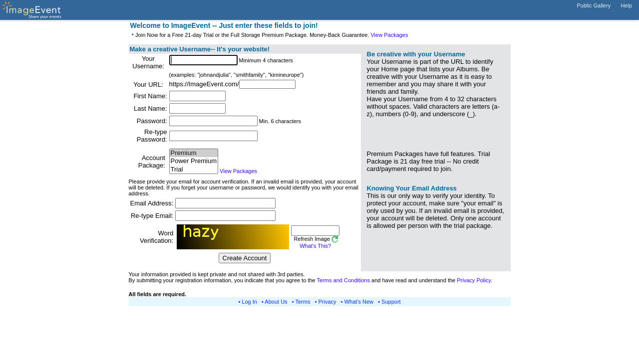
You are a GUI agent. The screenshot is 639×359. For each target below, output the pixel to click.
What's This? (315, 246)
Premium (194, 153)
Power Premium (194, 161)
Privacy (327, 302)
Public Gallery (594, 5)
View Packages (389, 35)
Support (391, 302)
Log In (249, 302)
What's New (358, 302)
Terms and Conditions (343, 280)
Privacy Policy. (474, 280)
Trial (194, 170)
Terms (303, 302)
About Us (276, 302)
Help (626, 5)
